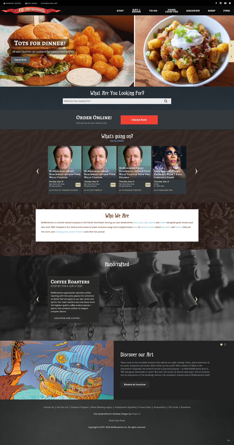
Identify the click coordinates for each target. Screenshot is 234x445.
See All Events (117, 140)
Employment (121, 407)
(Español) (132, 407)
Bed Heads (31, 3)
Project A (136, 414)
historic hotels (148, 227)
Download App (49, 3)
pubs (135, 227)
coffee (163, 222)
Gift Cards (173, 407)
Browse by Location (135, 384)
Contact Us (49, 407)
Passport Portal (12, 3)
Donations (186, 407)
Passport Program (79, 407)
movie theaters (76, 231)
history (178, 227)
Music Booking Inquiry (101, 407)
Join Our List (62, 407)
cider (146, 222)
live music (166, 227)
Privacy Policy (145, 407)
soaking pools (61, 231)
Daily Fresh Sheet (117, 420)
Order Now (20, 59)
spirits (152, 222)
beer (135, 222)
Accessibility (160, 407)
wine (140, 222)
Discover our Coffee (67, 318)
